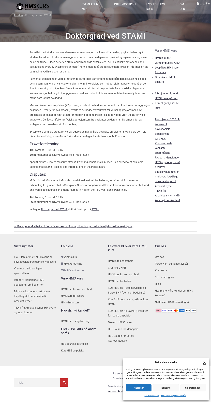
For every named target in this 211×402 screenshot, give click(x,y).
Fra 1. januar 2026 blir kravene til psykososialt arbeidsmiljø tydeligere (167, 129)
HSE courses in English (74, 343)
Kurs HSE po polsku (72, 350)
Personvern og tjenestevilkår (173, 395)
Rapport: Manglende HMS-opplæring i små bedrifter (167, 162)
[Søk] (64, 382)
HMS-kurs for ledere (119, 281)
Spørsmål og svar (165, 277)
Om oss (182, 7)
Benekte (166, 387)
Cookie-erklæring (152, 395)
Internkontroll (125, 4)
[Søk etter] (37, 382)
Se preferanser (193, 387)
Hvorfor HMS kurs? (155, 7)
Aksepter (139, 387)
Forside (18, 15)
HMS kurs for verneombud (76, 289)
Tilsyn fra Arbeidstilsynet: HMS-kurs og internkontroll (167, 195)
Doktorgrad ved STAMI (54, 209)
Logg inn (205, 3)
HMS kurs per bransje (120, 260)
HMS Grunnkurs (70, 302)
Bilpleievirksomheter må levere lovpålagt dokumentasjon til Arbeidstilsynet (32, 296)
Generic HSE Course (120, 322)
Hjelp (158, 283)
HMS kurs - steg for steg (75, 321)
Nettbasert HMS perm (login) (172, 302)
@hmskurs (70, 257)
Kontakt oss (162, 270)
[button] (204, 362)
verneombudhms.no (119, 391)
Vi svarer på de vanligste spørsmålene (163, 148)
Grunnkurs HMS (117, 267)
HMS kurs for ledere (72, 295)
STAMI (95, 209)
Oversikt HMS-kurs (91, 7)
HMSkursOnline (73, 263)
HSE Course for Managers (123, 329)
